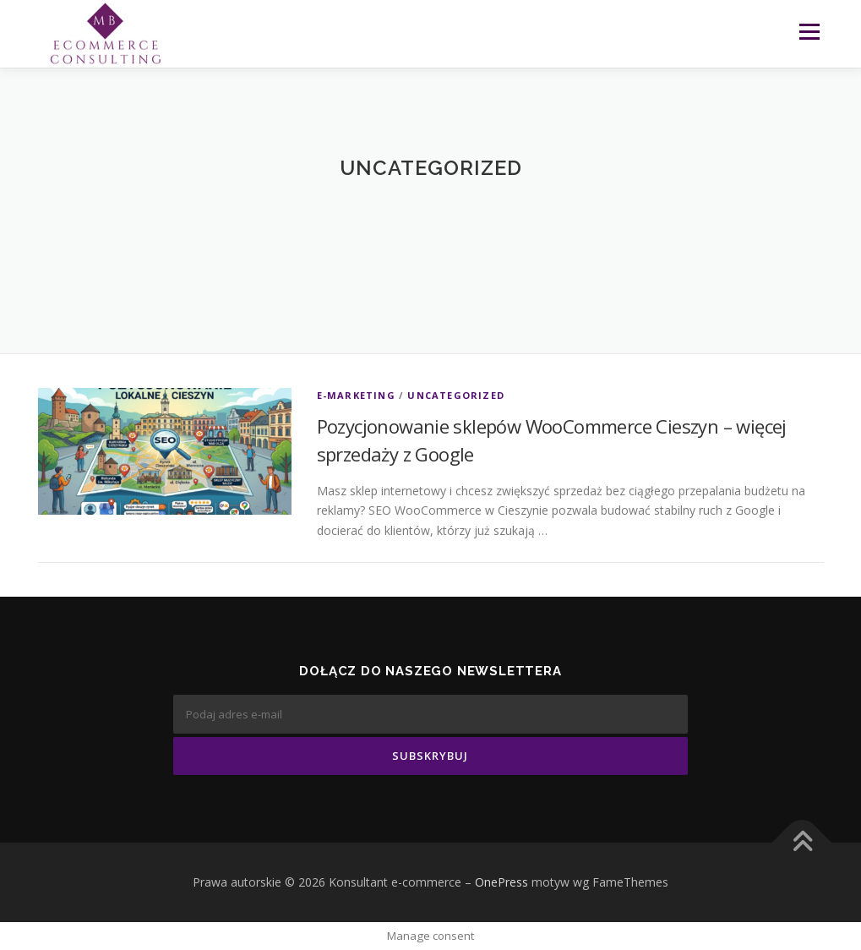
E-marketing (356, 395)
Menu (809, 32)
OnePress (501, 882)
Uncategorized (455, 395)
